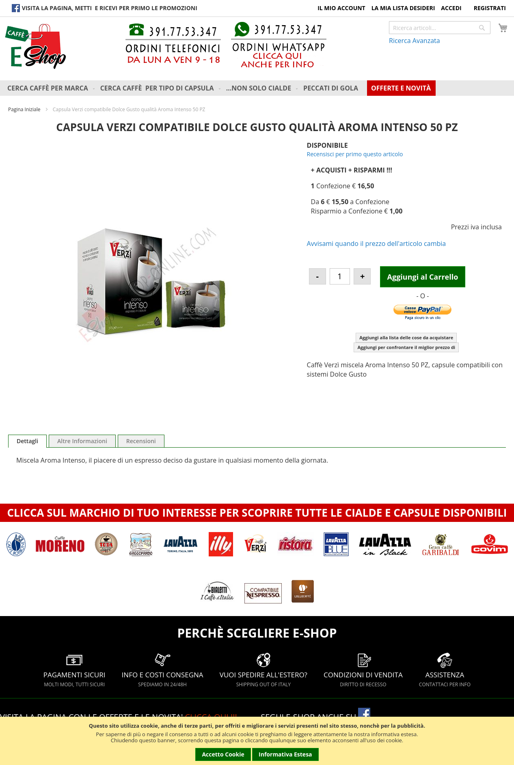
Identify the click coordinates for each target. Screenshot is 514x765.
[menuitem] (51, 88)
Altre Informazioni (82, 441)
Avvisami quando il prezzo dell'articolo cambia (376, 243)
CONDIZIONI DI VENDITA (363, 670)
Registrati (490, 8)
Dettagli (27, 441)
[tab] (27, 441)
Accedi (451, 8)
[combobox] (439, 27)
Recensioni (141, 441)
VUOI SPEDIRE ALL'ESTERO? (263, 670)
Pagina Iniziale (24, 109)
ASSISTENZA (445, 670)
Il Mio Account (341, 8)
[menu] (259, 88)
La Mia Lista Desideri (403, 8)
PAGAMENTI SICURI (74, 670)
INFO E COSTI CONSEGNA (162, 670)
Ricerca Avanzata (414, 40)
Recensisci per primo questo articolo (355, 154)
